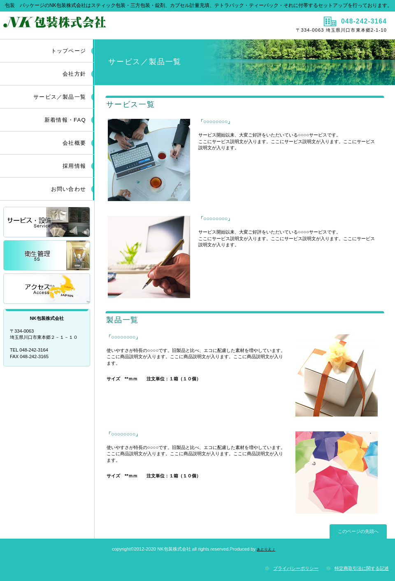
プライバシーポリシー (295, 568)
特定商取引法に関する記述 (362, 568)
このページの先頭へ (358, 531)
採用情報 (47, 256)
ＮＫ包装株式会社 (97, 25)
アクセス (47, 289)
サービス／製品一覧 (47, 222)
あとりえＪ (266, 549)
